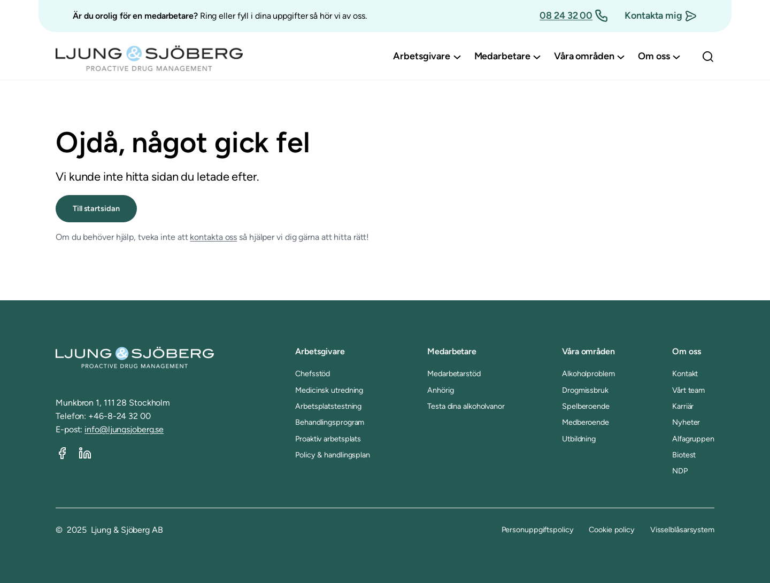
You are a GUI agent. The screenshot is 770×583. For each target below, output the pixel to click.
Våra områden (588, 351)
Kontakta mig (653, 15)
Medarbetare (451, 351)
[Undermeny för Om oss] (676, 56)
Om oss (686, 351)
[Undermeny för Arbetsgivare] (457, 56)
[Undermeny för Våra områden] (621, 56)
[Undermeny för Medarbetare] (537, 56)
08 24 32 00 (566, 15)
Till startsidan (96, 208)
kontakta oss (213, 237)
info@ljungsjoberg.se (124, 429)
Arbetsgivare (320, 351)
